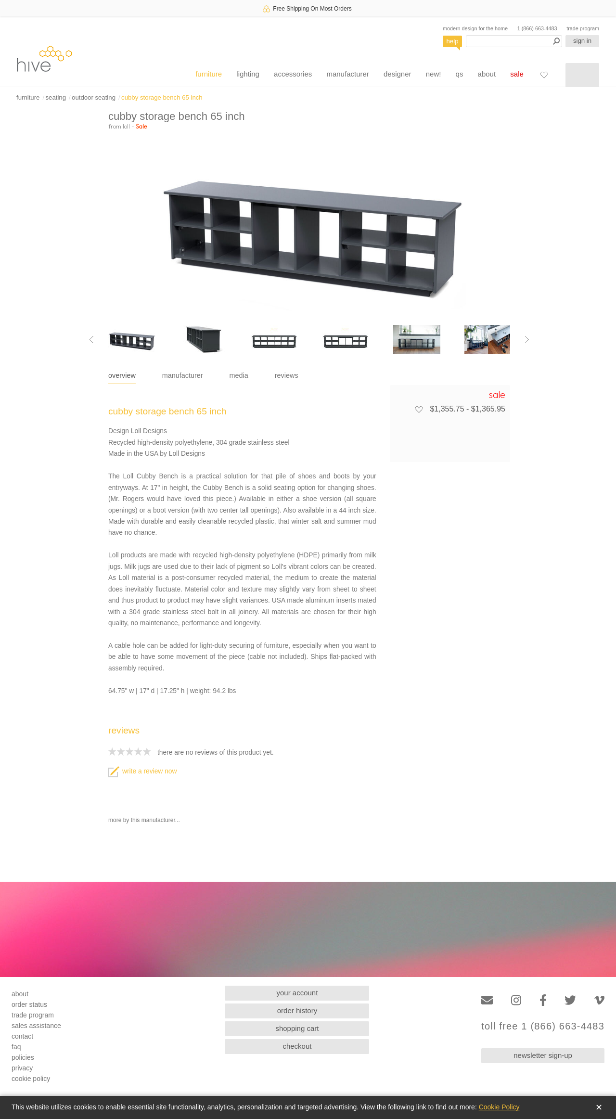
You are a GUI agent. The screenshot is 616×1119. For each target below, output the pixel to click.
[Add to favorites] (418, 409)
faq (16, 1047)
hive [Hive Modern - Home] (44, 58)
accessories (293, 74)
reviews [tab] (286, 375)
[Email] (487, 1000)
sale (517, 74)
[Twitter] (570, 1000)
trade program (582, 28)
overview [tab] (122, 375)
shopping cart (297, 1028)
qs (459, 74)
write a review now (142, 771)
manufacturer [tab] (182, 375)
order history (297, 1010)
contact (22, 1036)
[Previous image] (91, 339)
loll (126, 126)
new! (433, 74)
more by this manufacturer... (144, 820)
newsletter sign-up (542, 1055)
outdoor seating (94, 97)
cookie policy (31, 1078)
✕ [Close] (599, 1107)
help (453, 41)
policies (23, 1057)
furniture (208, 74)
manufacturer (347, 74)
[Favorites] (544, 74)
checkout (296, 1046)
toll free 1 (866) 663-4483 (542, 1026)
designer (397, 74)
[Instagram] (516, 1000)
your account (297, 993)
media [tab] (239, 375)
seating (55, 97)
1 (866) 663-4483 (537, 28)
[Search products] (514, 41)
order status (29, 1004)
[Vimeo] (599, 1000)
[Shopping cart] (582, 75)
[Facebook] (543, 1000)
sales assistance (36, 1025)
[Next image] (527, 339)
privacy (22, 1068)
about (487, 74)
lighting (247, 74)
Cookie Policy (499, 1107)
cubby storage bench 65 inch (162, 97)
